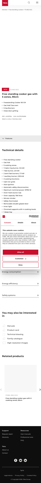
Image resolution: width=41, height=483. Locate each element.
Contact (5, 453)
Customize (20, 259)
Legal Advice (8, 475)
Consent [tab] (7, 222)
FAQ (22, 440)
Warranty (5, 437)
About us (5, 450)
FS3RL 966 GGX (12, 395)
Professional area (27, 437)
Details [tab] (20, 222)
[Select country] (33, 2)
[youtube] (20, 460)
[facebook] (16, 460)
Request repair (7, 434)
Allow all (20, 252)
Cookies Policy (31, 475)
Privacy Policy (19, 475)
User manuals (26, 434)
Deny (20, 265)
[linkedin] (25, 460)
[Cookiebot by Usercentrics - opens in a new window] (29, 216)
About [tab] (33, 222)
